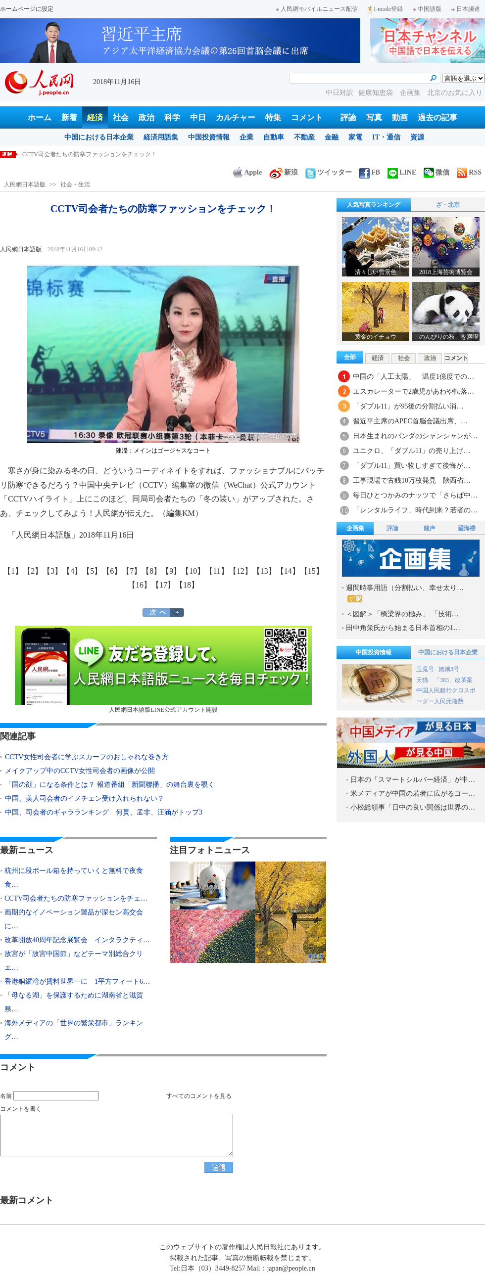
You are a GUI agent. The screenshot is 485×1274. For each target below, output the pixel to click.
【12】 (240, 571)
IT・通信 (386, 137)
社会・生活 (75, 184)
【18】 (187, 585)
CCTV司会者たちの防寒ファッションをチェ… (75, 898)
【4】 (72, 571)
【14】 (288, 571)
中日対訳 (339, 92)
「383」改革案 (453, 680)
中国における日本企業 (99, 137)
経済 (95, 117)
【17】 (163, 585)
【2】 (33, 571)
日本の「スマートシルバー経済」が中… (412, 779)
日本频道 (465, 8)
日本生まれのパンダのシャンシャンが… (415, 436)
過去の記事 (437, 117)
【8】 (151, 571)
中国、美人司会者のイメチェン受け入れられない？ (84, 798)
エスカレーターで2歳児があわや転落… (413, 391)
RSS (469, 172)
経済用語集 (161, 137)
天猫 (423, 680)
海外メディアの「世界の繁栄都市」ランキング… (73, 1030)
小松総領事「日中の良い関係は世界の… (412, 807)
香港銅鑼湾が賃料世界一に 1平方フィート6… (77, 981)
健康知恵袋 (376, 92)
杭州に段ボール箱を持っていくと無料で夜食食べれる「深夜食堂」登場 (117, 154)
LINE (402, 172)
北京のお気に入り (455, 92)
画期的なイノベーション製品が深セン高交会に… (73, 919)
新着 (69, 117)
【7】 (132, 571)
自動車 (273, 137)
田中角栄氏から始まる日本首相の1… (403, 628)
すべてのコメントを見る (199, 1095)
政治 (146, 117)
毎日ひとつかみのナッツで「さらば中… (415, 495)
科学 (172, 117)
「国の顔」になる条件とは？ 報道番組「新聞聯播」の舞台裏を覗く (110, 784)
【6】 (112, 571)
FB (369, 172)
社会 (121, 117)
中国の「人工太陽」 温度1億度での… (413, 376)
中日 (198, 117)
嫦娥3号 (448, 669)
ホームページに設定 (26, 8)
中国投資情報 (209, 137)
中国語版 (427, 8)
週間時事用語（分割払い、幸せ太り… (405, 593)
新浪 (283, 172)
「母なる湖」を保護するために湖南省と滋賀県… (73, 1002)
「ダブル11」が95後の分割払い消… (408, 406)
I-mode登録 (385, 8)
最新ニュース (26, 850)
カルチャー (235, 117)
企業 (246, 137)
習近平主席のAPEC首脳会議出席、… (410, 421)
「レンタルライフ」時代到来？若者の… (415, 510)
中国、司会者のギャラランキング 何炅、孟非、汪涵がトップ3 (103, 812)
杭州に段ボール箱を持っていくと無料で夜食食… (73, 877)
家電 (355, 137)
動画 (400, 117)
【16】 (139, 585)
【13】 (264, 571)
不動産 (304, 137)
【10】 (193, 571)
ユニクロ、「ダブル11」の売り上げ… (411, 451)
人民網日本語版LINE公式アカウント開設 (163, 669)
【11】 (216, 571)
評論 (348, 117)
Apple (247, 172)
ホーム (39, 117)
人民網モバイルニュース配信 (317, 8)
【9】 (171, 571)
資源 (417, 137)
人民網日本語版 (25, 184)
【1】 (13, 571)
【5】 (92, 571)
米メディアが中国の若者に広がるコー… (412, 793)
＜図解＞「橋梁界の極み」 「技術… (402, 614)
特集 (273, 117)
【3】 (52, 571)
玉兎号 (425, 669)
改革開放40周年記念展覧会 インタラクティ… (77, 940)
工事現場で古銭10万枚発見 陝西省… (412, 480)
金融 (332, 137)
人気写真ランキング (373, 204)
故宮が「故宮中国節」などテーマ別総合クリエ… (73, 960)
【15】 (312, 571)
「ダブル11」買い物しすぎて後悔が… (411, 465)
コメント (307, 117)
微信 (436, 172)
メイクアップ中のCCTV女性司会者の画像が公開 (80, 770)
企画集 (411, 92)
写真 (374, 117)
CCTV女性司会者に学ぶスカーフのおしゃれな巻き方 (87, 757)
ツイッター (328, 172)
